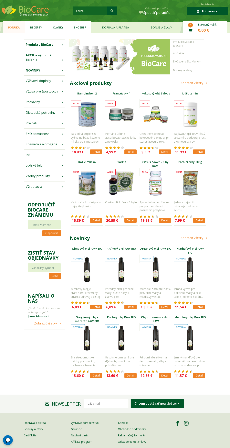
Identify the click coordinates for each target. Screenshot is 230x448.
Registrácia (207, 4)
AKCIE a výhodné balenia (38, 57)
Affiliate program (81, 441)
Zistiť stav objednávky (43, 255)
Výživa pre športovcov (42, 91)
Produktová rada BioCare (183, 44)
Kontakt (123, 423)
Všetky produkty (38, 176)
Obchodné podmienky (132, 429)
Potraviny (33, 102)
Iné (28, 155)
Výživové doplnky (38, 81)
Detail (96, 152)
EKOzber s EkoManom (187, 61)
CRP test (178, 52)
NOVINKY (33, 70)
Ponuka (14, 27)
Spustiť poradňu (157, 12)
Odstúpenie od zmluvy (132, 441)
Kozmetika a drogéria (41, 144)
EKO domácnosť (37, 134)
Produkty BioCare (39, 44)
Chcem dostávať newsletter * (157, 403)
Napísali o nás (80, 435)
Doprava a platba (115, 27)
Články (58, 27)
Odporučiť (51, 233)
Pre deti (31, 123)
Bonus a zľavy (161, 27)
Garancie (76, 429)
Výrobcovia (34, 186)
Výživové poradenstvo (85, 423)
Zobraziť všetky (45, 323)
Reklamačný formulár (131, 435)
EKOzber (80, 27)
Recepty (36, 27)
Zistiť (55, 276)
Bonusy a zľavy (182, 70)
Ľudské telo (34, 165)
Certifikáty (30, 435)
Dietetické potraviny (40, 112)
